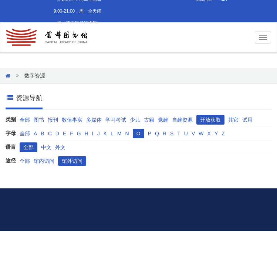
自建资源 (182, 120)
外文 (60, 147)
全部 (25, 120)
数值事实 (72, 120)
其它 (233, 120)
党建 (163, 120)
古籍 (149, 120)
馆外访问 (72, 161)
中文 (46, 147)
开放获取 (210, 120)
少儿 (135, 120)
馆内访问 (44, 161)
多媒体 (94, 120)
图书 (39, 120)
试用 (247, 120)
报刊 (53, 120)
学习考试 (115, 120)
